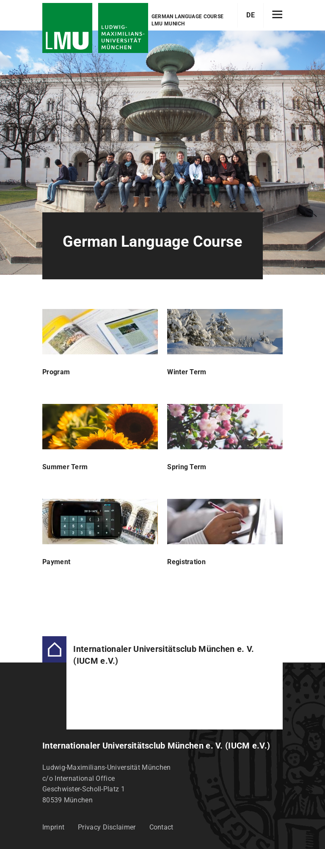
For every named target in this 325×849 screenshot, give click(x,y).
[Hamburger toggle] (277, 15)
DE (250, 15)
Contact (161, 827)
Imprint (53, 827)
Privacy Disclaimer (106, 827)
